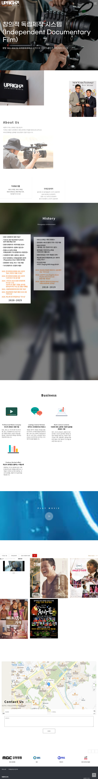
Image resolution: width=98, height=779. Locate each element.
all (34, 557)
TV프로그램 (4, 557)
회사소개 (4, 758)
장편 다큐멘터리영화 (25, 557)
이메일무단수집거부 (13, 758)
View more (91, 557)
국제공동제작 (14, 557)
